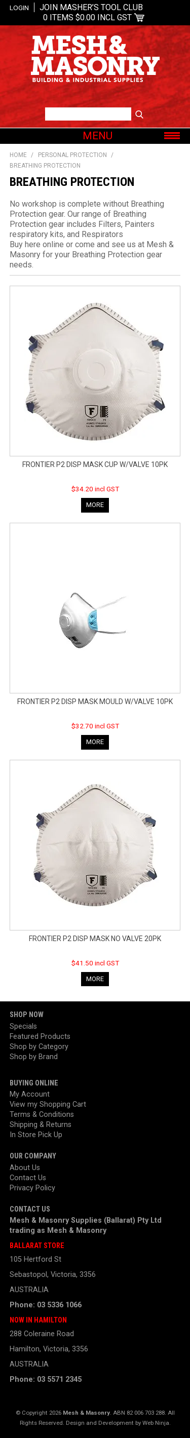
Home (18, 155)
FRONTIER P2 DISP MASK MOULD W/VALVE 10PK (95, 701)
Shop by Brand (34, 1057)
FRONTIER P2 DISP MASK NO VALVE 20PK (95, 939)
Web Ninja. (156, 1422)
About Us (25, 1167)
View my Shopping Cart (48, 1104)
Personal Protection (72, 155)
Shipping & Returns (40, 1124)
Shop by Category (39, 1046)
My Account (30, 1094)
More (95, 505)
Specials (23, 1026)
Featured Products (40, 1036)
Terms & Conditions (42, 1114)
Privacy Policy (32, 1188)
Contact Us (28, 1178)
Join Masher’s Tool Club (91, 7)
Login (19, 8)
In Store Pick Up (36, 1135)
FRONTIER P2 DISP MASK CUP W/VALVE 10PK (95, 464)
